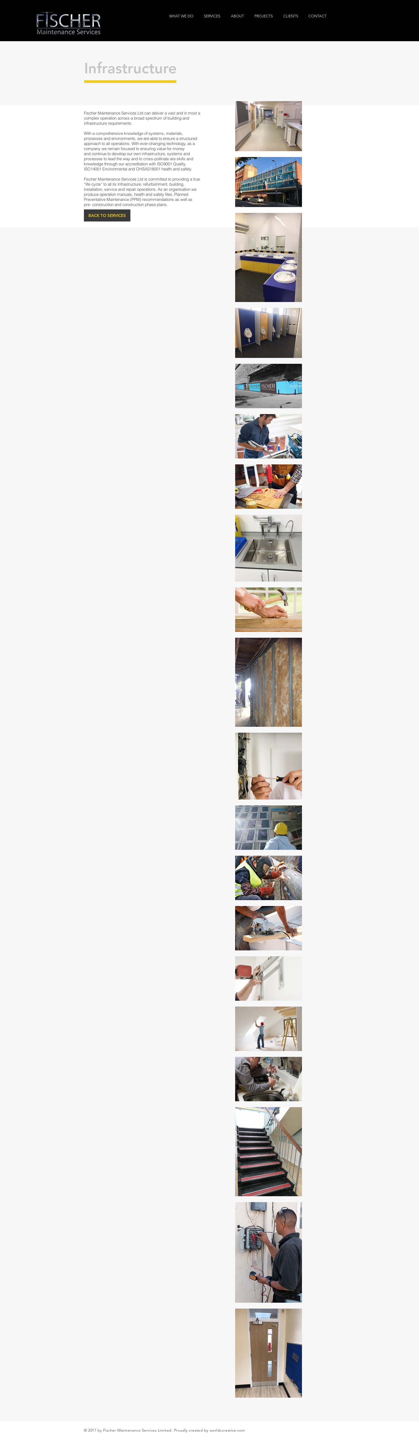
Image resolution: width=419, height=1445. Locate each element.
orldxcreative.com (228, 1430)
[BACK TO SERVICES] (107, 215)
